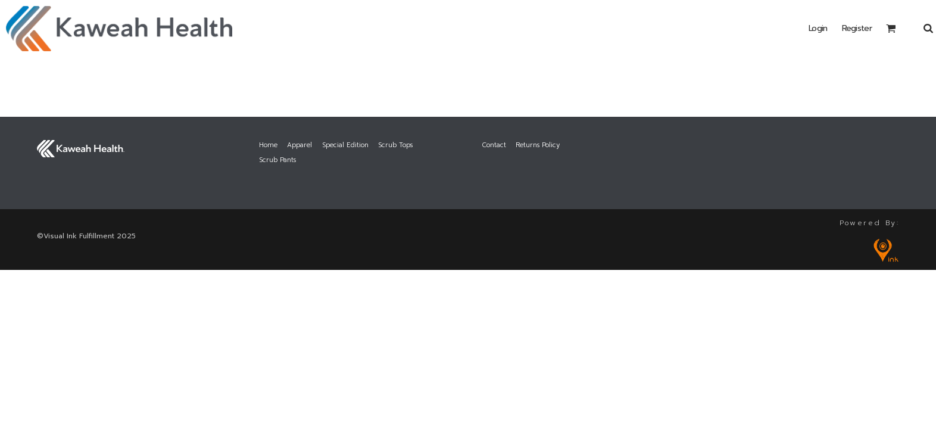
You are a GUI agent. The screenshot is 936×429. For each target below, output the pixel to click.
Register (857, 28)
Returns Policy (538, 145)
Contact (494, 145)
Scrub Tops (395, 145)
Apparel (299, 145)
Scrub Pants (277, 160)
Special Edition (345, 145)
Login (818, 28)
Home (268, 145)
